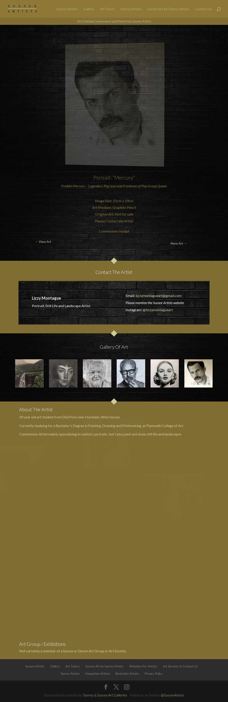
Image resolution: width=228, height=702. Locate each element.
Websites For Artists (143, 666)
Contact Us (203, 9)
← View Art (20, 35)
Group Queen (157, 186)
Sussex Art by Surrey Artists (168, 9)
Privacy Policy (154, 673)
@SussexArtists (172, 695)
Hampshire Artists (97, 673)
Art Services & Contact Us (180, 666)
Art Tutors (107, 9)
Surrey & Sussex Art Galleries (105, 695)
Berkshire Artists (127, 673)
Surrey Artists (131, 9)
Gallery (88, 9)
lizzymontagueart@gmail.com (158, 295)
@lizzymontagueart (158, 310)
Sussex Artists (67, 9)
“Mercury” (123, 177)
